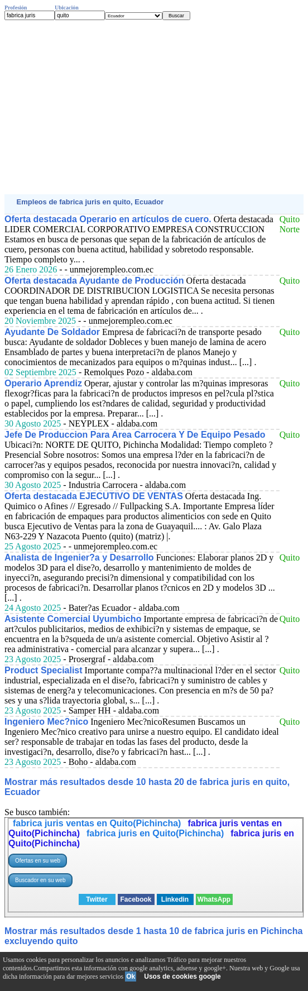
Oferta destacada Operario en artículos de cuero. (107, 219)
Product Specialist (43, 670)
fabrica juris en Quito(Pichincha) (155, 833)
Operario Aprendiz (43, 383)
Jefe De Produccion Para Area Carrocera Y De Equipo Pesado (134, 434)
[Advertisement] (154, 107)
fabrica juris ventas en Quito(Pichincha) (97, 823)
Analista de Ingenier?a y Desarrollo (79, 557)
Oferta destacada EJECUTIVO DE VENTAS (93, 496)
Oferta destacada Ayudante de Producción (94, 280)
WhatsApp (214, 899)
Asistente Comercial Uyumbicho (72, 619)
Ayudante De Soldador (52, 332)
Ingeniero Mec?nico (46, 721)
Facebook (135, 899)
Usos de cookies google (182, 976)
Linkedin (175, 899)
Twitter (96, 899)
